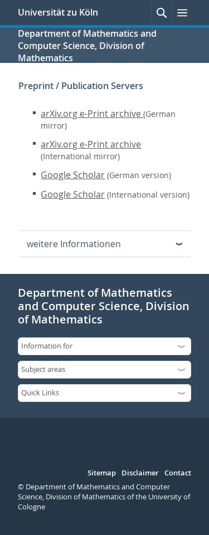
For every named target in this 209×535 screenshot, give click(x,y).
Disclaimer (140, 473)
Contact (177, 473)
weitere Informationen (74, 244)
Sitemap (102, 473)
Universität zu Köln (58, 12)
